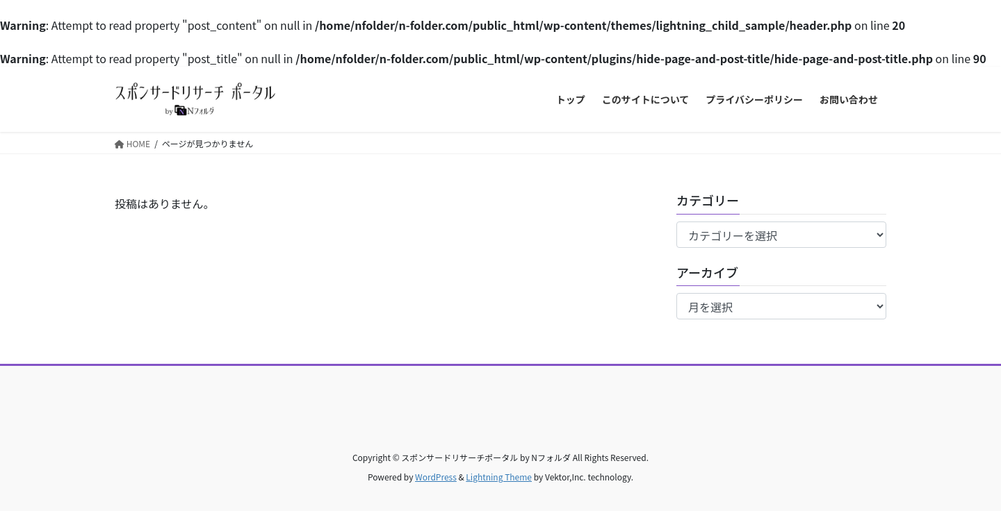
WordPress (436, 477)
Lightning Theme (499, 477)
